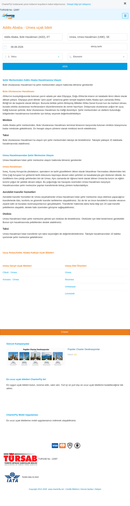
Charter (64, 332)
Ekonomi (77, 56)
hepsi (72, 354)
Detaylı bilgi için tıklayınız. (79, 4)
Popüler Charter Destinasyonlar (84, 349)
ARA (65, 66)
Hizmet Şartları (87, 489)
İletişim (98, 489)
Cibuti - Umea (10, 272)
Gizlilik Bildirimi (72, 489)
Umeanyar (70, 286)
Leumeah (70, 293)
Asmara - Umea (11, 279)
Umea (68, 272)
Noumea (69, 279)
